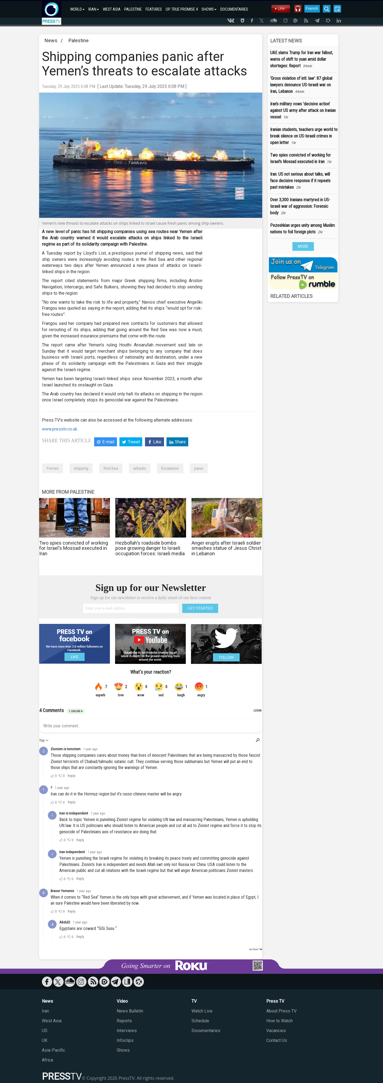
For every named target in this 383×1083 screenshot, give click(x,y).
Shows (123, 1050)
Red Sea (111, 468)
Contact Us (276, 1040)
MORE (303, 246)
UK (44, 1040)
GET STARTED (200, 608)
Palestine (79, 40)
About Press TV (281, 1011)
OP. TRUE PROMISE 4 (182, 9)
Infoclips (125, 1040)
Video (122, 1001)
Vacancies (276, 1030)
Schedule (200, 1020)
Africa (47, 1060)
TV (194, 1001)
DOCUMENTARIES (234, 9)
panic (198, 468)
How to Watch (279, 1020)
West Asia (51, 1020)
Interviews (127, 1030)
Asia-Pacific (53, 1050)
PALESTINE (133, 9)
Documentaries (206, 1030)
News (51, 40)
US (44, 1030)
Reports (124, 1020)
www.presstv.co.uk (59, 429)
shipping (81, 468)
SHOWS (209, 9)
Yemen (52, 468)
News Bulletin (130, 1011)
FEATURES (154, 9)
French (312, 8)
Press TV (275, 1001)
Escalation (170, 468)
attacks (139, 468)
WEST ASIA (112, 9)
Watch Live (202, 1011)
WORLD (77, 9)
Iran (45, 1011)
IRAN (93, 9)
